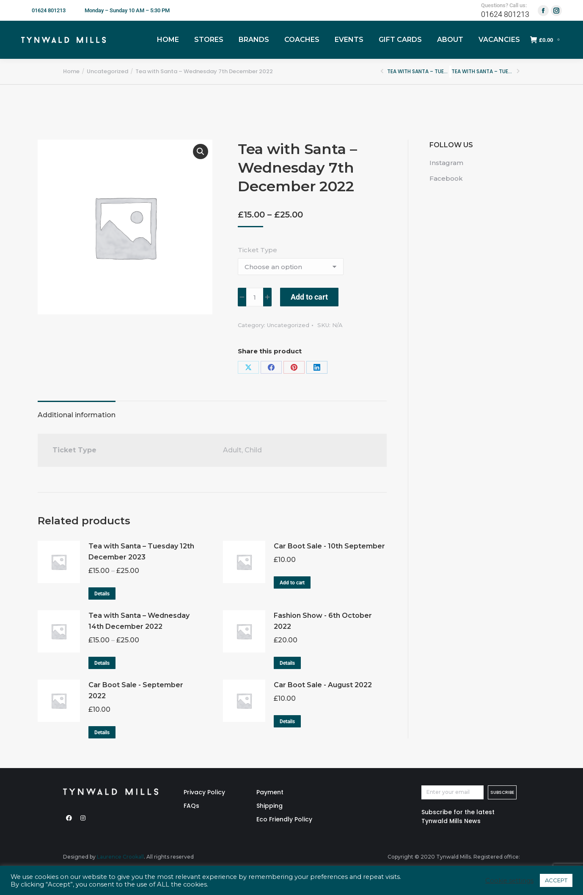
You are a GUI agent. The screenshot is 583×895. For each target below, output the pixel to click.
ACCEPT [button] (556, 880)
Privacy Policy (204, 792)
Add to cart (309, 296)
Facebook (446, 178)
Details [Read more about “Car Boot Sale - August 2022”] (287, 721)
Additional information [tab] (77, 415)
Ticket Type (257, 250)
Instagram (446, 163)
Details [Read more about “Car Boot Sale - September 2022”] (102, 732)
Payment (269, 792)
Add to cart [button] (292, 583)
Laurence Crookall (120, 857)
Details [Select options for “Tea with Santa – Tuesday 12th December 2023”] (102, 594)
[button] (200, 151)
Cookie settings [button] (509, 880)
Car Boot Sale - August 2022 (323, 685)
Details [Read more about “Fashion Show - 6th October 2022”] (287, 663)
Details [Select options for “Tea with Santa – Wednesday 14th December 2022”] (102, 663)
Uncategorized (288, 325)
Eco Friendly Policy (284, 819)
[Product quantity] (254, 297)
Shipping (269, 805)
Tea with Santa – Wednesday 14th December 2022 (139, 621)
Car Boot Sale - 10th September (329, 546)
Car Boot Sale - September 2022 (135, 690)
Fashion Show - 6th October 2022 (323, 621)
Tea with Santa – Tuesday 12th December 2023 (141, 551)
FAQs (191, 805)
